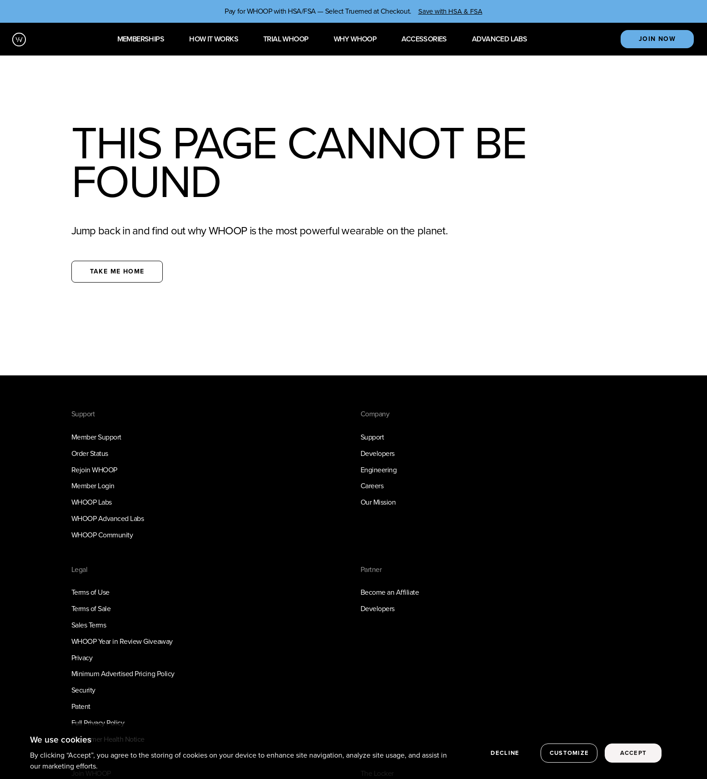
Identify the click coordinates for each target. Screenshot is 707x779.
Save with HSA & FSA (450, 11)
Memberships (140, 39)
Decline (505, 757)
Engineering (379, 470)
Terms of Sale (91, 608)
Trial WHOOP (285, 39)
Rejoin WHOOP (94, 470)
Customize (569, 757)
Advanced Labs (499, 39)
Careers (372, 486)
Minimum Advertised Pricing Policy (123, 673)
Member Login (93, 486)
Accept (633, 757)
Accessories (423, 39)
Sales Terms (88, 625)
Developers (378, 453)
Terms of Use (90, 592)
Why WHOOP (355, 39)
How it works (213, 39)
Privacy (82, 658)
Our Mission (378, 502)
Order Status (89, 453)
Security (83, 690)
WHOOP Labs (91, 502)
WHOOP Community (102, 535)
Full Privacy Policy (98, 723)
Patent (80, 706)
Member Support (96, 437)
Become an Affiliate (390, 592)
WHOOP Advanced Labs (107, 518)
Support (372, 437)
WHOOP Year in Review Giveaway (122, 641)
